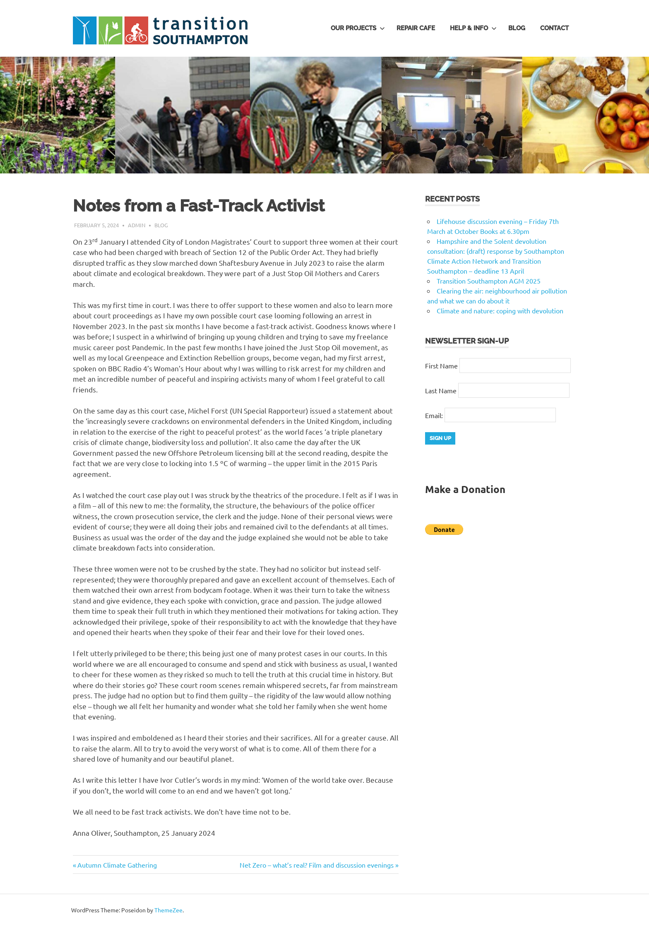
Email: (435, 415)
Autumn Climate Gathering (117, 865)
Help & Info (473, 28)
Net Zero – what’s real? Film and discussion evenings (317, 865)
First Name (441, 365)
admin (136, 224)
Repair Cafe (416, 28)
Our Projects (358, 28)
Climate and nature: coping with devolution (500, 310)
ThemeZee (168, 910)
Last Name (441, 390)
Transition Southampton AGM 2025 (489, 281)
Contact (554, 28)
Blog (516, 28)
